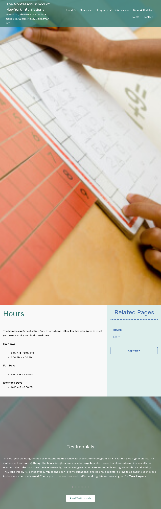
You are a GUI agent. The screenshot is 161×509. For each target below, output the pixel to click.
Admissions (122, 9)
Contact (148, 16)
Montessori (86, 9)
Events (135, 16)
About (69, 9)
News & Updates (143, 9)
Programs (102, 9)
